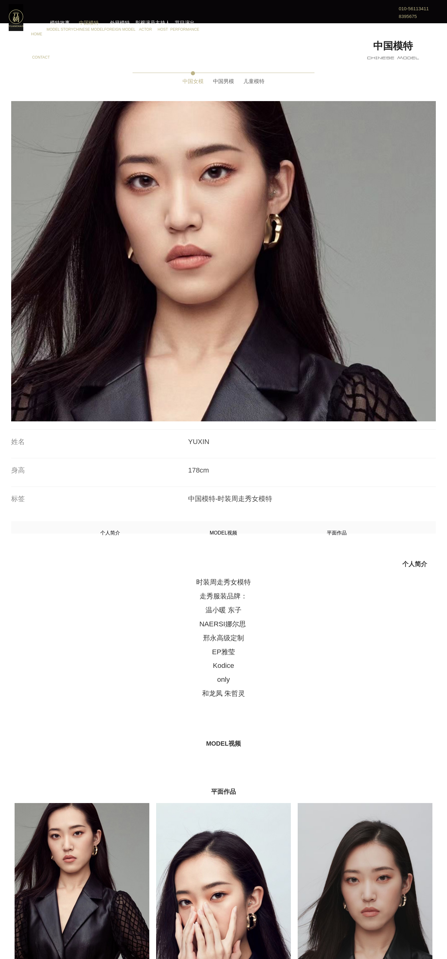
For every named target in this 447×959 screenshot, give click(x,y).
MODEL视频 (223, 262)
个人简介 (182, 262)
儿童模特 (263, 79)
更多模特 (223, 931)
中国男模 (223, 79)
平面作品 (265, 262)
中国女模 (184, 79)
